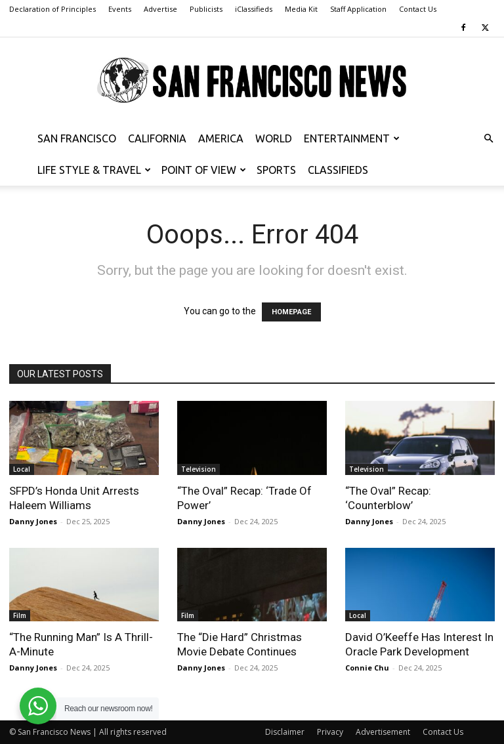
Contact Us (417, 9)
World (273, 138)
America (220, 138)
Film (19, 615)
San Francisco (76, 138)
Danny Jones (33, 521)
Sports (276, 170)
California (157, 138)
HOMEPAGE (291, 312)
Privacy (330, 731)
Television (198, 469)
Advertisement (383, 731)
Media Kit (301, 9)
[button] (488, 139)
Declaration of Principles (52, 9)
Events (119, 9)
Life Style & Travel (94, 170)
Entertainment (352, 138)
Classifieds (338, 170)
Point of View (203, 170)
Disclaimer (284, 731)
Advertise (160, 9)
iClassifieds (253, 9)
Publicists (206, 9)
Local (21, 469)
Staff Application (358, 9)
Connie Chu (367, 667)
